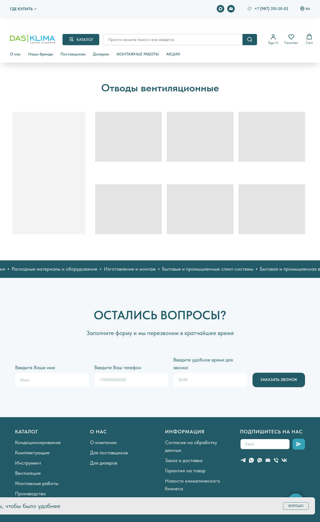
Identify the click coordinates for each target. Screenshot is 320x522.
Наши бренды (40, 54)
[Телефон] (276, 460)
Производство (30, 494)
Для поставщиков (109, 453)
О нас (15, 54)
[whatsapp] (251, 460)
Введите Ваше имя (35, 367)
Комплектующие (32, 453)
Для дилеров (103, 463)
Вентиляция (28, 473)
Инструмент (28, 463)
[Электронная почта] (231, 8)
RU (305, 8)
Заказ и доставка (183, 460)
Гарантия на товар (185, 471)
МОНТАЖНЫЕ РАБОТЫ (137, 54)
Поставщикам (73, 54)
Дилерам (101, 54)
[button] (273, 39)
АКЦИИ (173, 54)
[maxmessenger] (220, 8)
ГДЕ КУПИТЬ (21, 8)
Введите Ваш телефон (117, 367)
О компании (103, 442)
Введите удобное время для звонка (203, 363)
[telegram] (243, 460)
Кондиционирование (38, 442)
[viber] (259, 460)
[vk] (284, 460)
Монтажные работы (36, 483)
